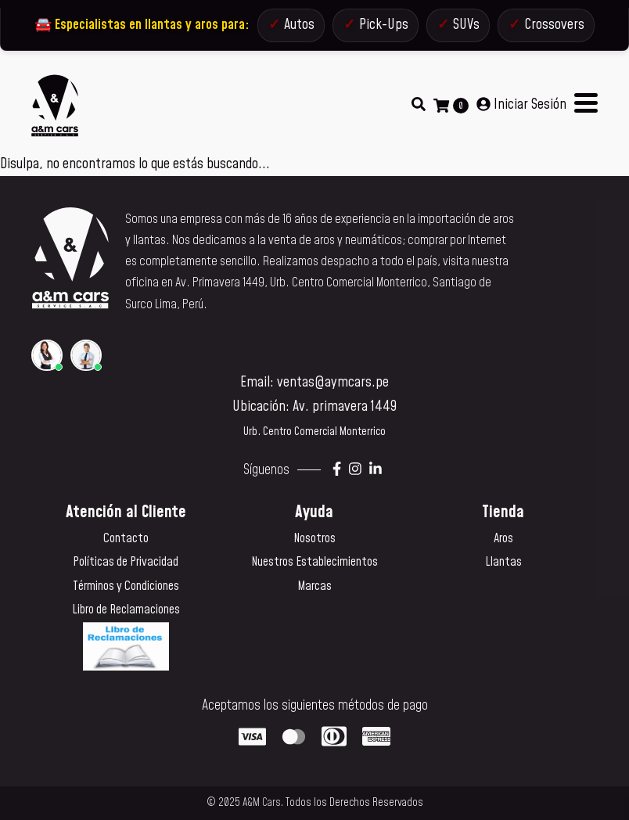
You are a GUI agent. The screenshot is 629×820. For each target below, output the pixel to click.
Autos (299, 24)
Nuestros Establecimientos (314, 561)
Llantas (503, 561)
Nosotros (314, 538)
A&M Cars (262, 803)
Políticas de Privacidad (125, 561)
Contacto (126, 538)
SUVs (466, 24)
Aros (503, 538)
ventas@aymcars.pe (333, 382)
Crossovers (554, 24)
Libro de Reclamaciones (126, 609)
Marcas (314, 586)
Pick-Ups (383, 24)
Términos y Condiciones (126, 586)
